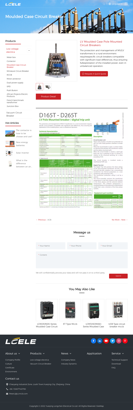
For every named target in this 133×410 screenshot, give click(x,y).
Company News (68, 360)
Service (116, 353)
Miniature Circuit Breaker (18, 71)
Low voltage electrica (18, 50)
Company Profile (12, 360)
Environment (11, 371)
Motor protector (14, 79)
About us (11, 353)
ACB (49, 220)
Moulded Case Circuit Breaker (16, 66)
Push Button (12, 90)
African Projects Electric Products (17, 95)
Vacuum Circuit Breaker (14, 114)
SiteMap (100, 406)
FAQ (113, 368)
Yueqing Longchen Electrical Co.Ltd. (13, 4)
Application (94, 353)
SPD (9, 86)
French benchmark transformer (15, 101)
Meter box (11, 57)
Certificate (9, 368)
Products (35, 353)
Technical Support (120, 360)
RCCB (9, 75)
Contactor (11, 61)
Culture (8, 364)
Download (116, 364)
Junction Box (12, 106)
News (64, 353)
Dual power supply (15, 83)
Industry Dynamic (69, 364)
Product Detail (48, 96)
